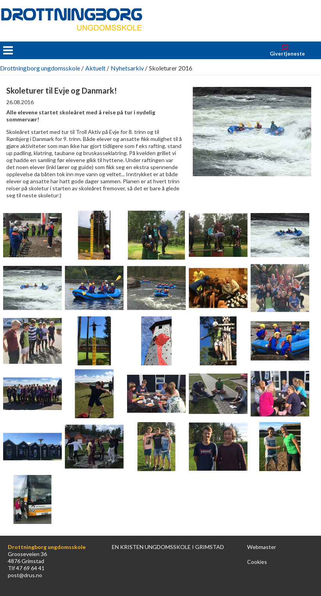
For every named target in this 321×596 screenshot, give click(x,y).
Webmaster (261, 547)
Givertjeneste (287, 54)
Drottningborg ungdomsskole (40, 68)
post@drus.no (25, 575)
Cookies (257, 561)
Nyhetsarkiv (127, 68)
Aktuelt (95, 68)
